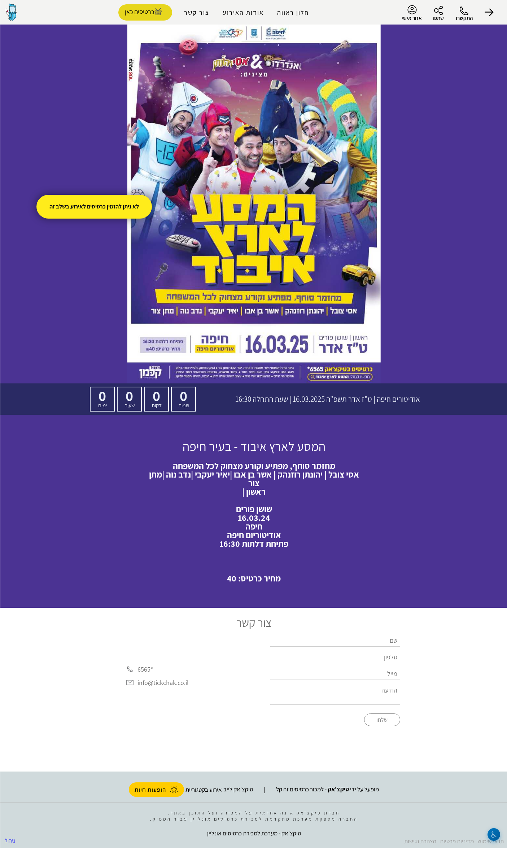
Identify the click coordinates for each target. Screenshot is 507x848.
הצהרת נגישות (420, 841)
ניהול (9, 840)
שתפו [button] (437, 17)
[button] (489, 12)
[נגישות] (493, 834)
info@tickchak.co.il (162, 682)
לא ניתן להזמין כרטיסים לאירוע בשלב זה (94, 206)
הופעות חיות (156, 789)
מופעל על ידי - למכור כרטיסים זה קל (327, 789)
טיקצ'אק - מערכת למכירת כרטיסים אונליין (254, 833)
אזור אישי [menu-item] (411, 13)
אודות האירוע (242, 12)
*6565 (145, 669)
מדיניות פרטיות (456, 841)
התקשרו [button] (463, 17)
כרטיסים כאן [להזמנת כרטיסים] (139, 12)
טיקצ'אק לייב (238, 789)
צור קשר (196, 12)
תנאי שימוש (490, 841)
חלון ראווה (293, 12)
